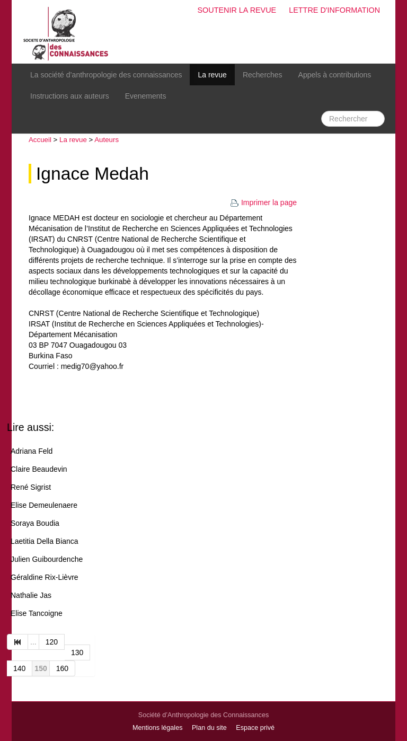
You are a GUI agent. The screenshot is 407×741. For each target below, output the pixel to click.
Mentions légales (157, 727)
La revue (212, 74)
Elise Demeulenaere (44, 505)
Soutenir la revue (236, 10)
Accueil (40, 140)
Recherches (262, 74)
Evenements (145, 96)
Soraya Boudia (35, 523)
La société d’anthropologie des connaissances (106, 74)
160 (62, 668)
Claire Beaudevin (39, 469)
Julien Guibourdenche (47, 559)
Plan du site (209, 727)
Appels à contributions (334, 74)
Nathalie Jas (31, 595)
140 (19, 668)
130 (77, 652)
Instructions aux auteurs (69, 96)
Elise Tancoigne (37, 613)
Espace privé (255, 727)
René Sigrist (31, 487)
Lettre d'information (334, 10)
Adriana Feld (31, 451)
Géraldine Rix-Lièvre (44, 577)
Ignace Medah (92, 173)
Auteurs (106, 140)
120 (52, 642)
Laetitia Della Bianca (44, 541)
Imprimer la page (263, 202)
